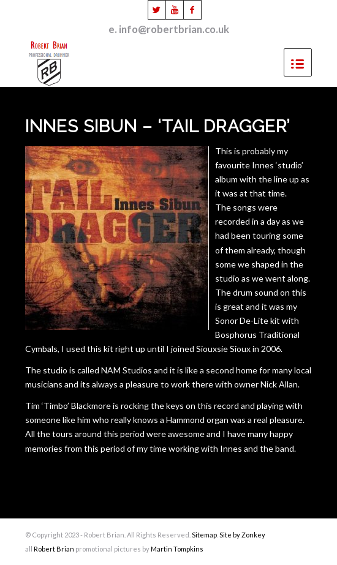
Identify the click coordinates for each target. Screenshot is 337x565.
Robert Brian (54, 549)
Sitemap (204, 535)
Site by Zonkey (242, 535)
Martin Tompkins (177, 549)
